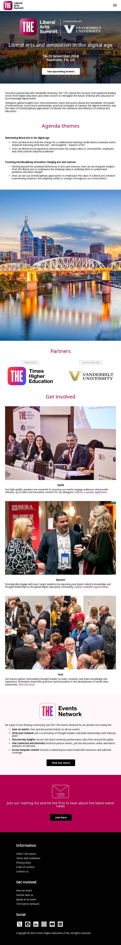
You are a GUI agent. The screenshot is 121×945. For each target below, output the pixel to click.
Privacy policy (23, 862)
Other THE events (26, 853)
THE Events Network (27, 903)
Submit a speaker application (91, 492)
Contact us (22, 871)
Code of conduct (25, 867)
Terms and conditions (28, 858)
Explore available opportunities (91, 586)
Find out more (26, 684)
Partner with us (24, 895)
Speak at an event (26, 899)
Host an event (24, 890)
